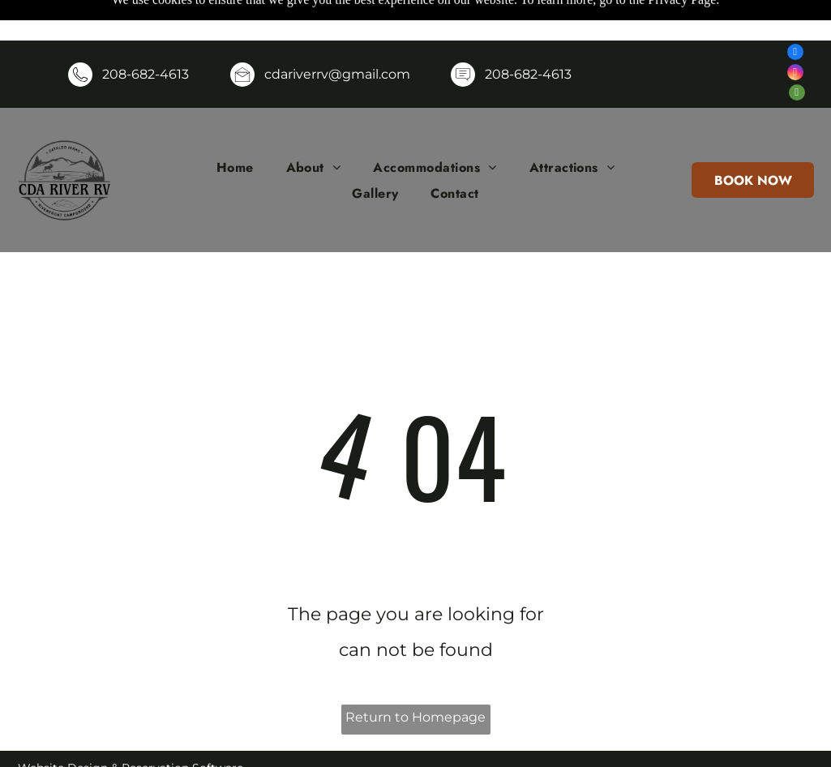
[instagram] (795, 34)
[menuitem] (235, 126)
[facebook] (795, 13)
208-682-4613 (145, 33)
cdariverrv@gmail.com (337, 33)
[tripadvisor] (797, 54)
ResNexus (139, 750)
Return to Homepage (415, 676)
